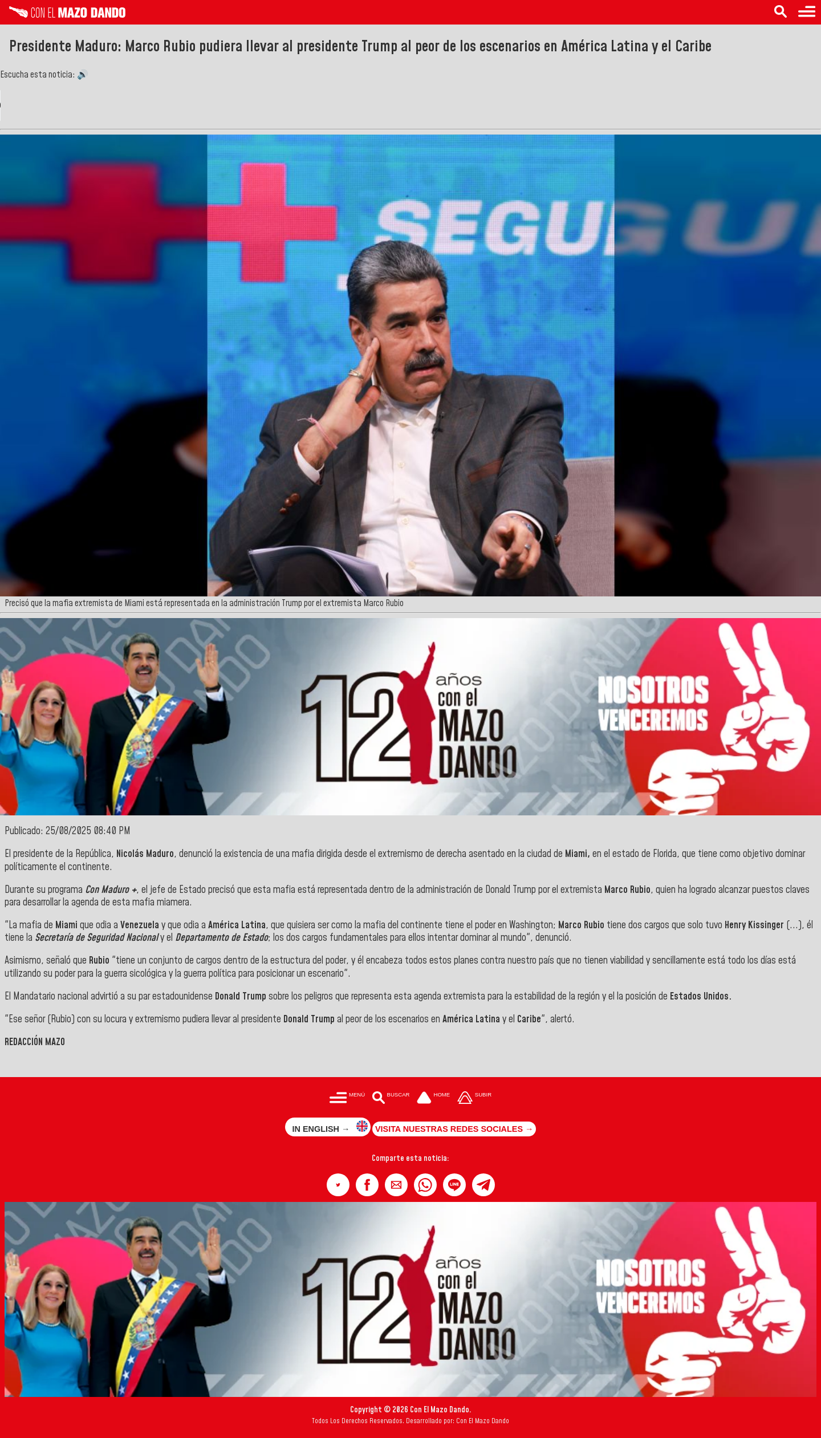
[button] (338, 1184)
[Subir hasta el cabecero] (474, 1099)
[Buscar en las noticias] (780, 12)
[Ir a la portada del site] (433, 1099)
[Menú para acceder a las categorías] (807, 12)
